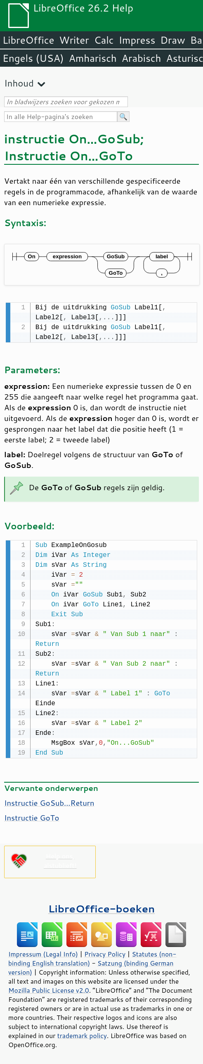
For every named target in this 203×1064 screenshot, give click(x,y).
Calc (104, 40)
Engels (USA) (33, 58)
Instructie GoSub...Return (49, 801)
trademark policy (82, 1033)
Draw (172, 40)
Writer (74, 40)
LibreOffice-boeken (101, 907)
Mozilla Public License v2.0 (48, 988)
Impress (137, 40)
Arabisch (141, 58)
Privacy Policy (104, 952)
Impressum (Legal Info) (43, 952)
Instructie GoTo (31, 816)
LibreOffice (28, 40)
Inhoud (19, 83)
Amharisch (93, 58)
